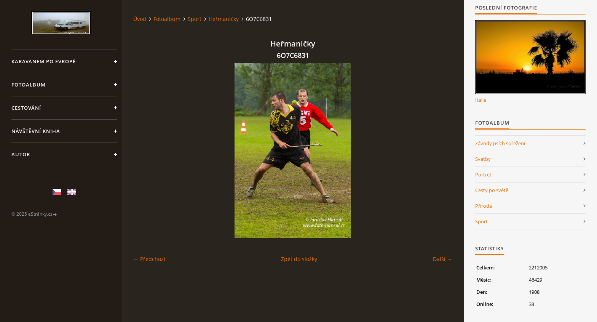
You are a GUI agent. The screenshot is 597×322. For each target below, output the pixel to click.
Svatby (483, 158)
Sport (194, 18)
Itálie (480, 99)
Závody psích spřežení (500, 143)
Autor (20, 154)
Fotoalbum (28, 84)
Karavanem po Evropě (43, 61)
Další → (442, 259)
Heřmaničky (224, 18)
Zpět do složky (299, 259)
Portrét (483, 174)
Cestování (26, 107)
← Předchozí (149, 259)
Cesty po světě (491, 190)
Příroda (483, 205)
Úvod (139, 18)
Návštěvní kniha (35, 131)
